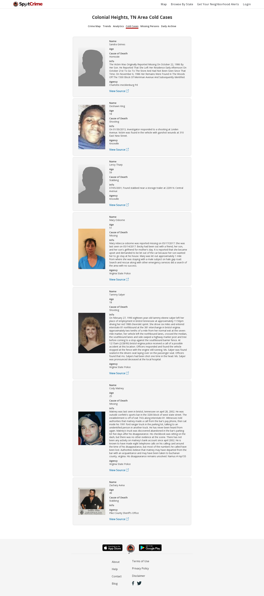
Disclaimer (138, 576)
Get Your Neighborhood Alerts (218, 4)
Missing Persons (149, 26)
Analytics (118, 26)
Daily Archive (168, 26)
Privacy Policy (140, 568)
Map (164, 4)
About (116, 562)
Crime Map (94, 26)
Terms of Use (140, 561)
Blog (115, 583)
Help (115, 569)
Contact (117, 576)
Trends (107, 26)
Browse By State (182, 4)
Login (247, 4)
